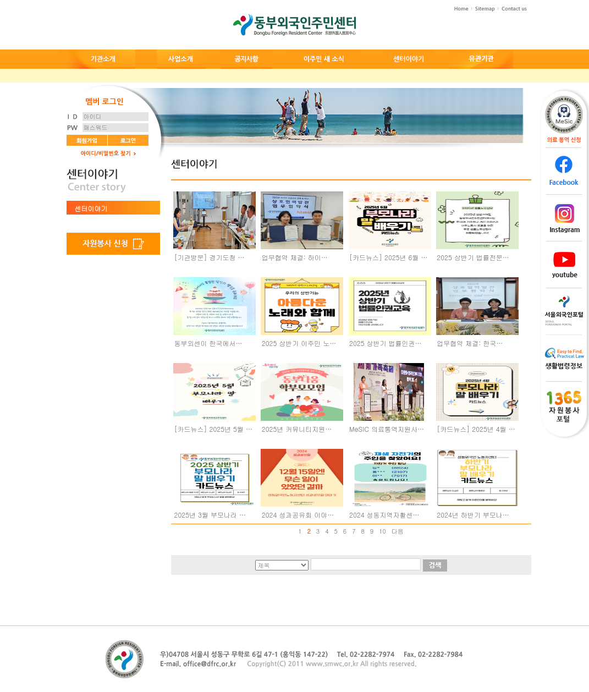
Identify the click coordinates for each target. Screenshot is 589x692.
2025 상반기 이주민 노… (299, 343)
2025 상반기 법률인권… (385, 343)
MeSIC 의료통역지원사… (386, 428)
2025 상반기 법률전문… (473, 257)
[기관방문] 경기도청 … (209, 257)
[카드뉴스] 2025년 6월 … (388, 257)
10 (382, 531)
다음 (398, 531)
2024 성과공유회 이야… (298, 514)
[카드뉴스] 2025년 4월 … (476, 428)
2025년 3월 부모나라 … (210, 514)
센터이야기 (91, 208)
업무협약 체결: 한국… (470, 343)
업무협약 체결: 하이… (295, 257)
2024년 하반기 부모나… (473, 514)
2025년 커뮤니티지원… (297, 428)
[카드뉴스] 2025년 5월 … (213, 428)
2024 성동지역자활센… (384, 514)
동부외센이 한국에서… (208, 343)
